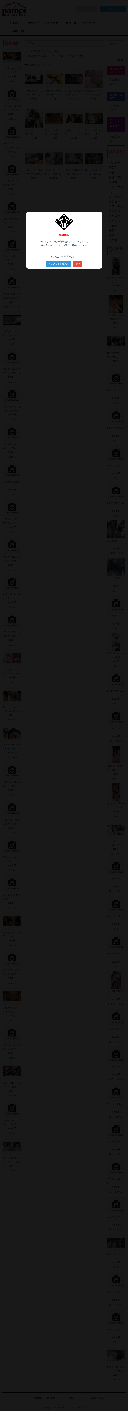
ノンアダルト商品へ (58, 264)
